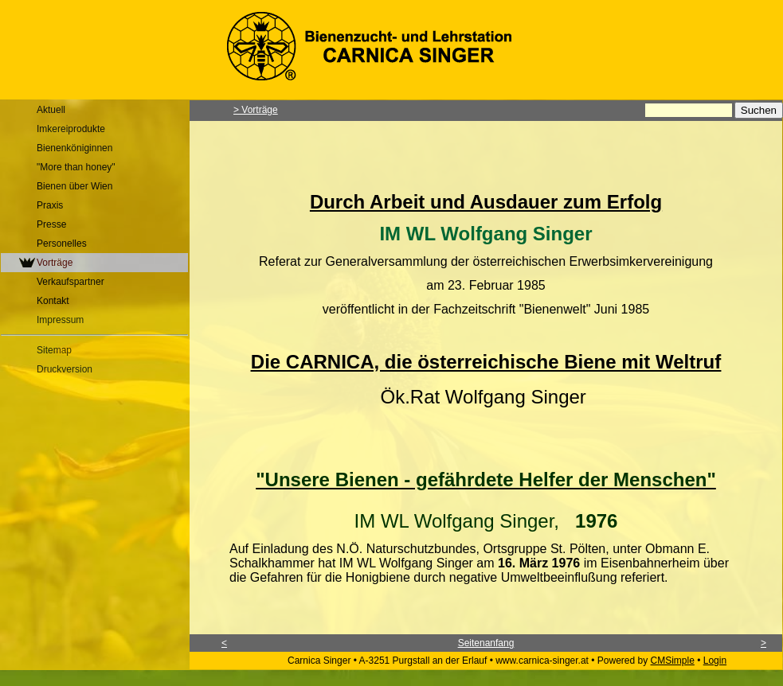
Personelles (62, 243)
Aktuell (51, 109)
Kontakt (53, 300)
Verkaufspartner (70, 281)
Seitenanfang (486, 643)
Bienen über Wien (74, 186)
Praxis (50, 205)
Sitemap (54, 350)
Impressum (60, 319)
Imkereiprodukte (71, 128)
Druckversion (64, 369)
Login (714, 660)
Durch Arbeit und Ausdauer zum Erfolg (486, 201)
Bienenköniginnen (74, 148)
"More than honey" (76, 167)
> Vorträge (255, 109)
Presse (51, 224)
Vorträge (54, 262)
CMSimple (673, 660)
